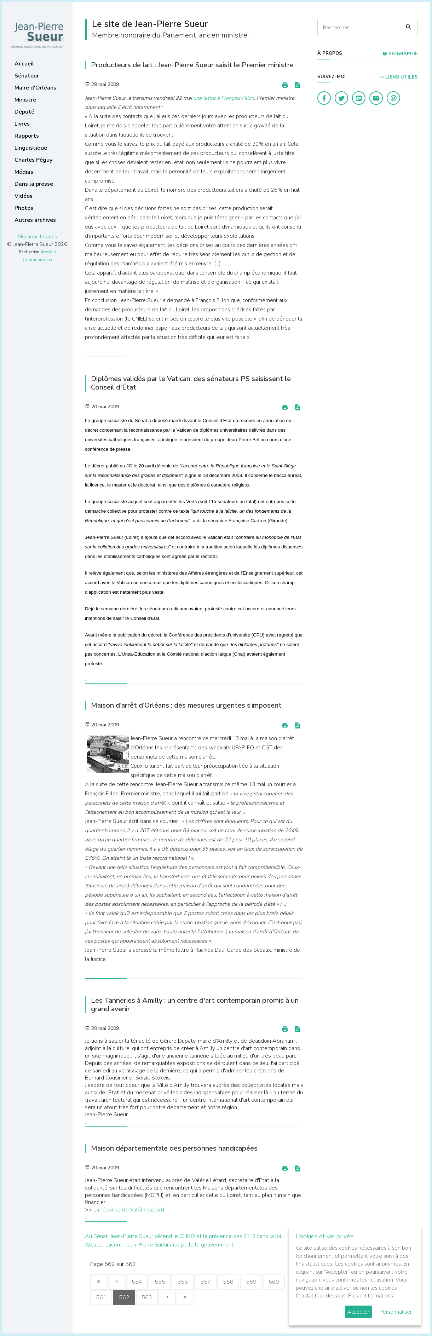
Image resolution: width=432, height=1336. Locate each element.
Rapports (27, 136)
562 (125, 1298)
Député (24, 112)
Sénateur (27, 76)
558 (231, 1282)
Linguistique (31, 148)
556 (185, 1282)
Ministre (25, 100)
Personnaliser (396, 1311)
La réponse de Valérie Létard (128, 1210)
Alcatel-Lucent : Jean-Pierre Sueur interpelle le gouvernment (159, 1245)
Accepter (358, 1311)
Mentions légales (37, 236)
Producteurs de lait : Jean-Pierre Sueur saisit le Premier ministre (192, 65)
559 (255, 1282)
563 (148, 1298)
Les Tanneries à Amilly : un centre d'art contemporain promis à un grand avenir (195, 1005)
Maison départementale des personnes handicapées (174, 1148)
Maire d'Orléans (35, 88)
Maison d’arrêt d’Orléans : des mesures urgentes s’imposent (186, 705)
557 (208, 1282)
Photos (24, 208)
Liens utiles (398, 77)
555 (161, 1282)
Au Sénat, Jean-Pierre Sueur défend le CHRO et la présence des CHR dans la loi (183, 1236)
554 (138, 1282)
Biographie (400, 54)
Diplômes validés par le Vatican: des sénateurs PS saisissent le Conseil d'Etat (191, 383)
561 (101, 1298)
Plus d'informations (370, 1295)
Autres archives (35, 220)
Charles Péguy (33, 160)
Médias (24, 172)
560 (278, 1282)
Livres (22, 124)
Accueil (24, 64)
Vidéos (24, 196)
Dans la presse (34, 184)
